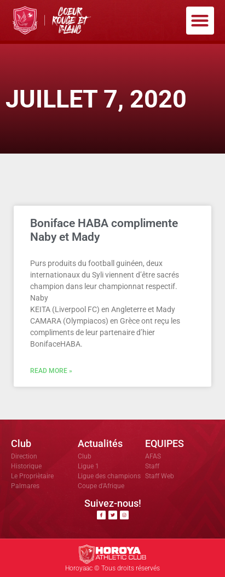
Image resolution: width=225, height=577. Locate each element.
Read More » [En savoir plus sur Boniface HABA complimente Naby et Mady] (51, 371)
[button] (200, 21)
